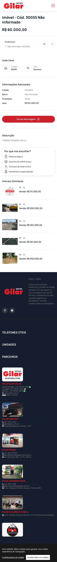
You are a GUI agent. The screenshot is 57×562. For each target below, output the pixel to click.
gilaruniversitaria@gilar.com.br (17, 486)
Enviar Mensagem (28, 119)
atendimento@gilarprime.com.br (17, 455)
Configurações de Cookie (13, 557)
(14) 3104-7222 (10, 422)
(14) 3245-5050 (10, 453)
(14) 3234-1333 (10, 484)
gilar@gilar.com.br (11, 424)
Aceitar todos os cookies (38, 557)
